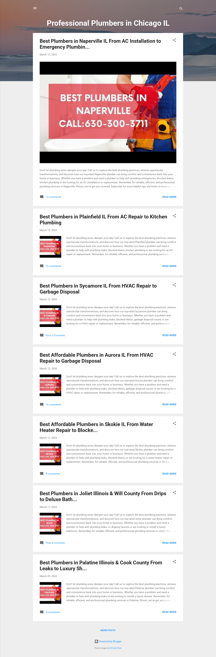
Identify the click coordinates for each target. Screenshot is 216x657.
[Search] (181, 9)
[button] (174, 40)
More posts (108, 630)
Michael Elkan (116, 648)
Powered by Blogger (108, 641)
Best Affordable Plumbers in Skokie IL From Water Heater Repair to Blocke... (96, 427)
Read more (169, 196)
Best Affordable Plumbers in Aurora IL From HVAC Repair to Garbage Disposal (96, 358)
